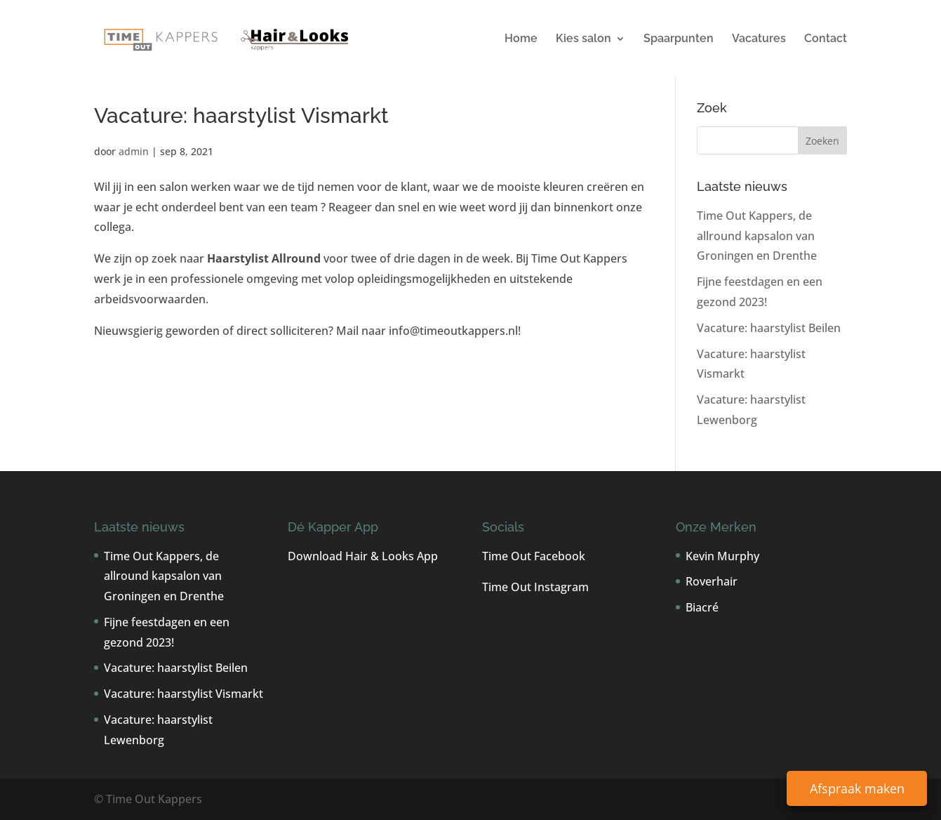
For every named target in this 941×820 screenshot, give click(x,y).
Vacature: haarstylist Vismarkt (183, 693)
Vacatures (759, 39)
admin (134, 151)
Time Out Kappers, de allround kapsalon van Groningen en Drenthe (757, 236)
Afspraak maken (857, 788)
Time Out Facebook (533, 556)
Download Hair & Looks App (363, 556)
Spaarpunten (678, 39)
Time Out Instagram (535, 587)
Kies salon (583, 39)
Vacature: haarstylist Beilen (769, 328)
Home (521, 39)
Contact (825, 39)
